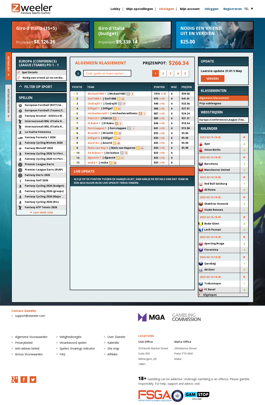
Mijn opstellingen (139, 9)
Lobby (115, 9)
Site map (113, 348)
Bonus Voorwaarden (29, 354)
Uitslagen (166, 9)
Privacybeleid (24, 343)
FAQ (62, 354)
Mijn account (190, 9)
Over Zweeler (116, 337)
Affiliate (112, 354)
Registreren (232, 9)
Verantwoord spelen (73, 343)
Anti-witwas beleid (27, 348)
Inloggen (211, 9)
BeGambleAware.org (216, 384)
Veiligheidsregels (71, 337)
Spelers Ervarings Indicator (77, 348)
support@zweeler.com (30, 316)
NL (249, 8)
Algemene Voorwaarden (31, 337)
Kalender (113, 343)
